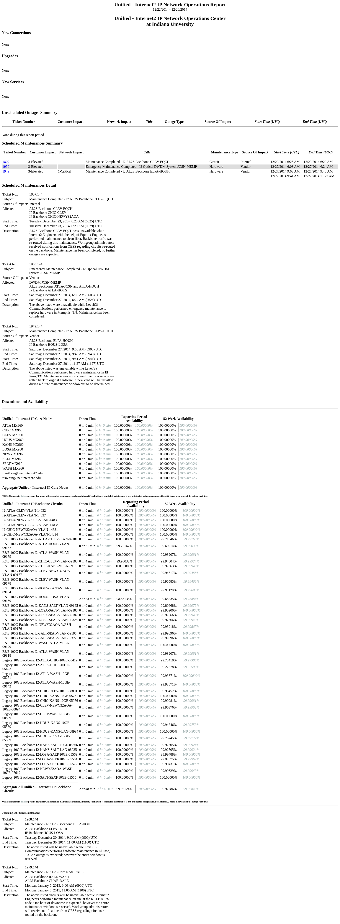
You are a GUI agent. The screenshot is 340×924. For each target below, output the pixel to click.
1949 (5, 171)
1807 (5, 162)
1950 (5, 166)
